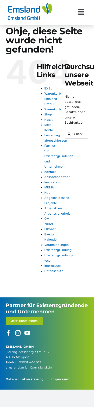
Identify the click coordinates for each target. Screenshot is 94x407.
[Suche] (69, 134)
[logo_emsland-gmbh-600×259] (30, 3)
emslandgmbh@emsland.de (29, 367)
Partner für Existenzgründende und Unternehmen (59, 156)
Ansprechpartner (57, 177)
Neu (47, 192)
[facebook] (8, 333)
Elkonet (50, 229)
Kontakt (50, 172)
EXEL (48, 88)
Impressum (52, 265)
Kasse (48, 120)
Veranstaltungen (56, 245)
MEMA (49, 187)
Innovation (52, 182)
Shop (48, 114)
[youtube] (27, 333)
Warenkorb (52, 109)
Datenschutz (53, 271)
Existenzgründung (58, 250)
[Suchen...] (76, 134)
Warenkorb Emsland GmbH (52, 99)
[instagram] (18, 333)
